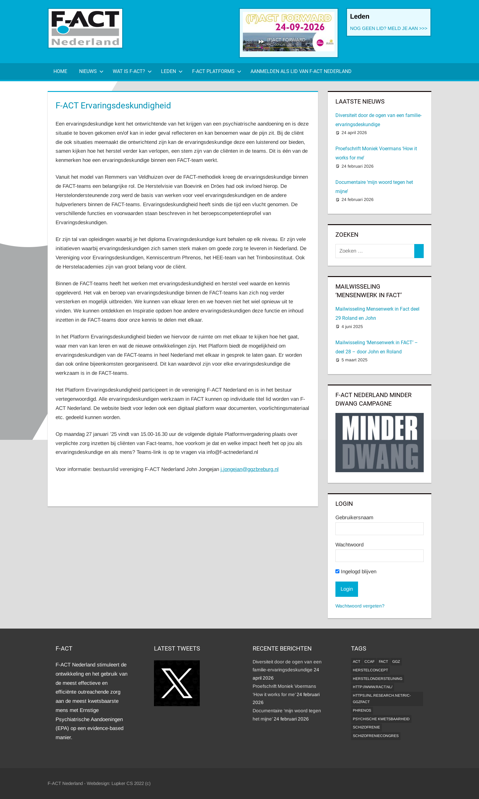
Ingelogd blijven (355, 572)
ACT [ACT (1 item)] (356, 661)
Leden (172, 71)
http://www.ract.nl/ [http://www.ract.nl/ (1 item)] (372, 687)
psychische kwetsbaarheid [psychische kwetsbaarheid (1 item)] (381, 719)
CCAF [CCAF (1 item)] (369, 661)
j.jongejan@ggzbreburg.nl (250, 469)
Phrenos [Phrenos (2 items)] (362, 710)
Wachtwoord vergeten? (360, 605)
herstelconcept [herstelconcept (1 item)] (370, 670)
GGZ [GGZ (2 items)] (396, 661)
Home (60, 71)
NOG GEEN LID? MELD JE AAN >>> (388, 28)
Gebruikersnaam (354, 517)
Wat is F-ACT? (132, 71)
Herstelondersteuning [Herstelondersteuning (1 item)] (377, 679)
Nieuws (91, 71)
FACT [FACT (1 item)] (383, 661)
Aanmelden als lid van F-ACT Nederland (301, 71)
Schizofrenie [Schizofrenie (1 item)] (366, 727)
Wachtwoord (349, 545)
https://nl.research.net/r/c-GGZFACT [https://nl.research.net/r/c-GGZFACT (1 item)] (382, 698)
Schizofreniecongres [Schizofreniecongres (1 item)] (376, 736)
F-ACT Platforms (216, 71)
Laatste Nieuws (360, 101)
